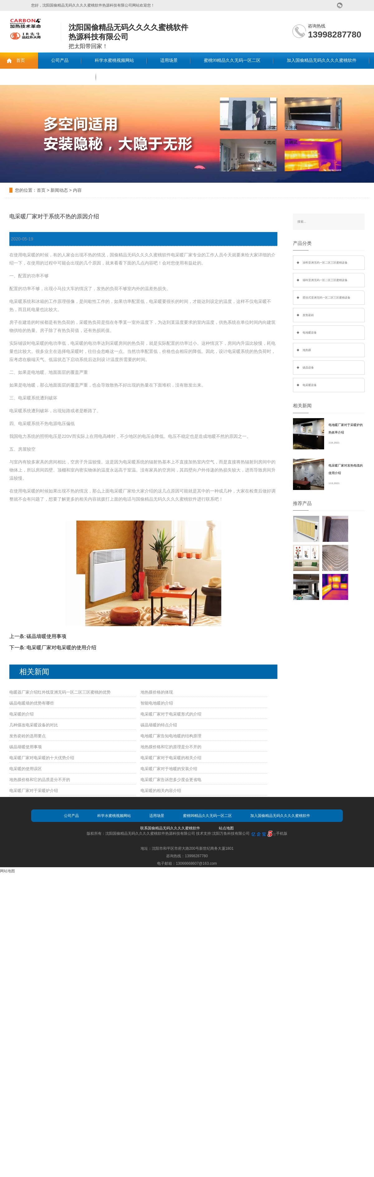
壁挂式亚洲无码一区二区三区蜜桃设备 (326, 297)
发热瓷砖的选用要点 (27, 736)
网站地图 (7, 871)
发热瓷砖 (308, 315)
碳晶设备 (308, 367)
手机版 (281, 833)
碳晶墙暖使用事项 (46, 636)
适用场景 (169, 60)
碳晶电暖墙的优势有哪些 (31, 703)
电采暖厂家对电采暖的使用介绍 (61, 647)
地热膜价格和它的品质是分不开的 (39, 779)
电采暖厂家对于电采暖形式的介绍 (171, 714)
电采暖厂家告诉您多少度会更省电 (171, 779)
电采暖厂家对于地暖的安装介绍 (169, 768)
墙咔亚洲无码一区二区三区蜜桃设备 (325, 280)
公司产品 (60, 60)
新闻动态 (59, 190)
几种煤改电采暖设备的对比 (33, 725)
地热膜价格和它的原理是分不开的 (171, 746)
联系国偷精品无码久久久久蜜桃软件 (48, 76)
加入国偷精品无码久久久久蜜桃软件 (322, 60)
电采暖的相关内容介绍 (161, 790)
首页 (20, 60)
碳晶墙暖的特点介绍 (159, 725)
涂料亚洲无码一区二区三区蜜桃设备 (325, 262)
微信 (340, 5)
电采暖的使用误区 (25, 768)
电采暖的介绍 (21, 714)
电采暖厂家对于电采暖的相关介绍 (171, 757)
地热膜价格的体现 (157, 692)
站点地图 (226, 828)
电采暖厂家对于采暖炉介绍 (33, 790)
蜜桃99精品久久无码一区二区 (232, 60)
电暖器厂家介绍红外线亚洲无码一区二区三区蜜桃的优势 (60, 692)
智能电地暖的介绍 (157, 703)
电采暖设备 (310, 385)
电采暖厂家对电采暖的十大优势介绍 (41, 757)
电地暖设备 (310, 332)
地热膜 (307, 350)
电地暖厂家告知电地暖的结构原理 (171, 736)
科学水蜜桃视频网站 (114, 60)
